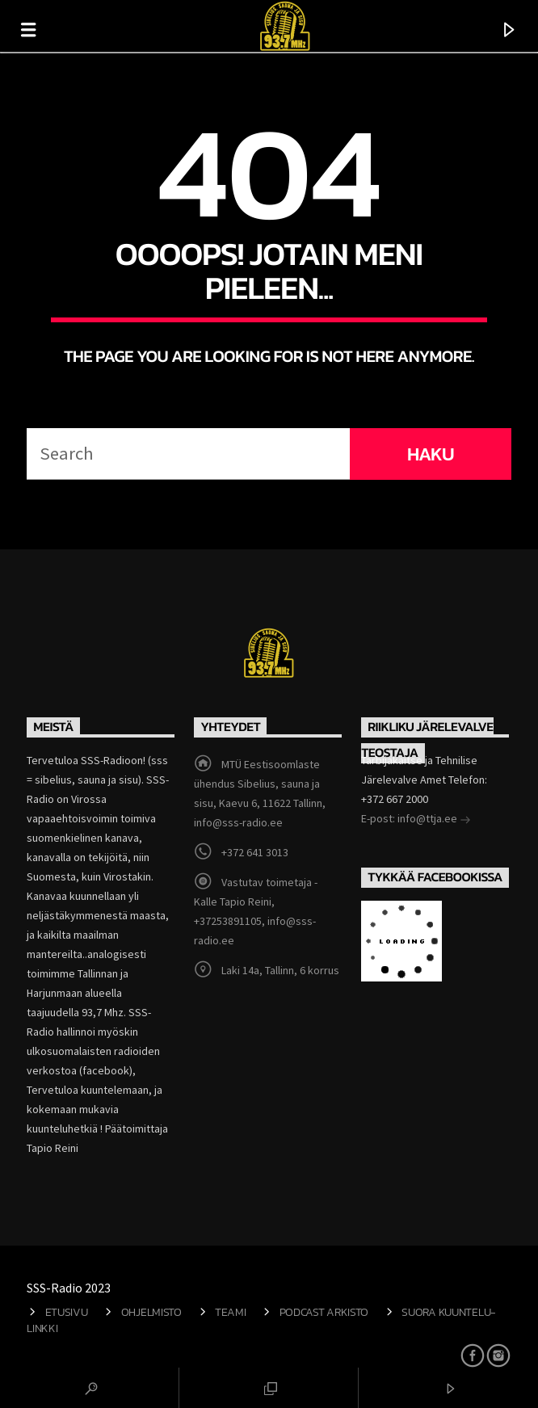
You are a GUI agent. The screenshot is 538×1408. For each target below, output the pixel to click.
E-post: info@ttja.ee (416, 820)
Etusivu (66, 1312)
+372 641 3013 (254, 852)
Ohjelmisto (151, 1312)
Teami (230, 1312)
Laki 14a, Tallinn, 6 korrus (280, 970)
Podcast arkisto (324, 1312)
